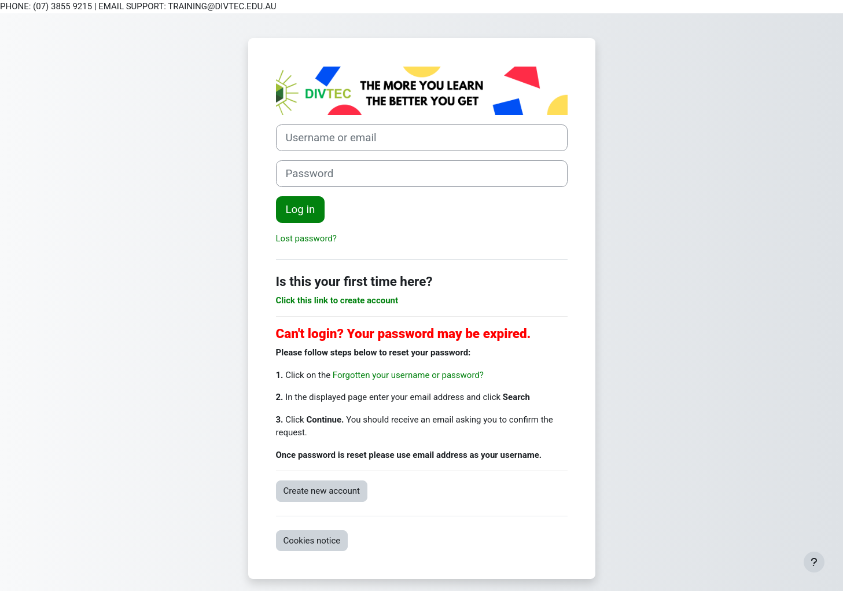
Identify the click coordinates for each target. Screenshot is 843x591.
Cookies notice (312, 540)
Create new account (322, 491)
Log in (300, 209)
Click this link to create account (337, 300)
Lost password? (306, 238)
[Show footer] (814, 562)
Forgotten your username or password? (408, 375)
